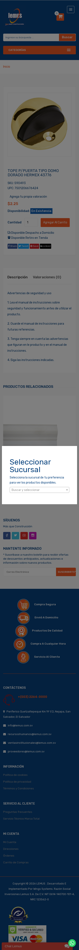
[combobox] (39, 490)
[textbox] (39, 490)
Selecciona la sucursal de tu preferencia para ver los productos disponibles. (37, 480)
